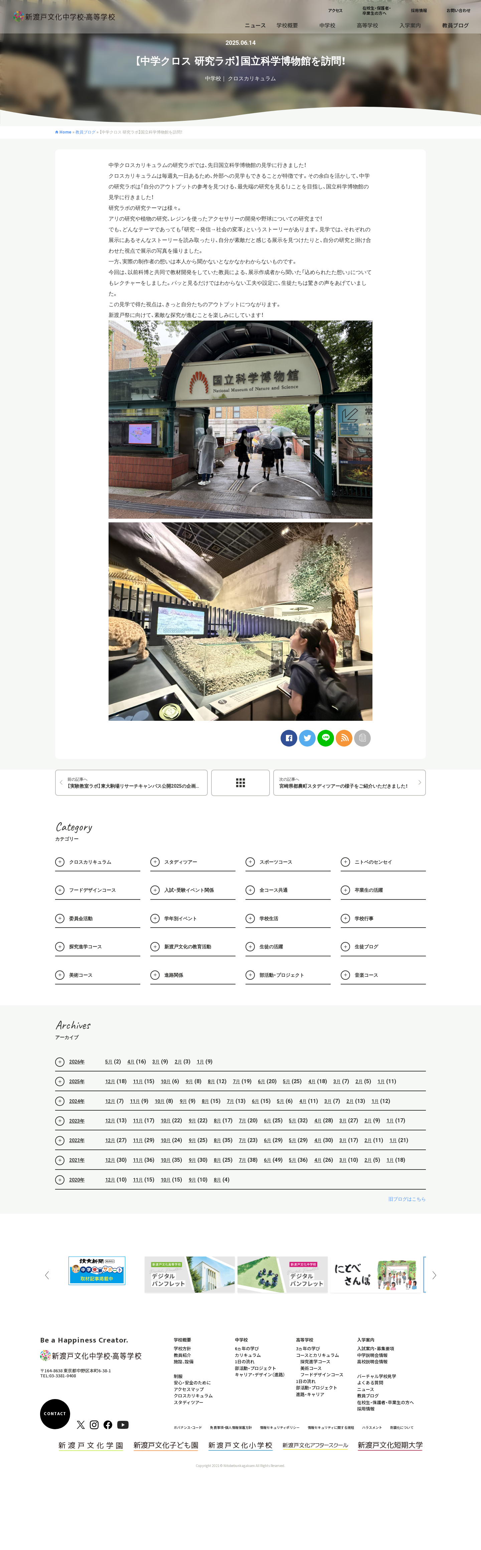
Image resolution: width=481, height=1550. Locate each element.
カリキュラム (248, 1355)
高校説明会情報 (372, 1361)
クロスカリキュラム (193, 1395)
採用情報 (419, 10)
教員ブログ (455, 25)
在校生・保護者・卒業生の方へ (376, 10)
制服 (178, 1376)
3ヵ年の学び (308, 1348)
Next (434, 1275)
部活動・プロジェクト (255, 1368)
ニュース (255, 25)
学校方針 (182, 1348)
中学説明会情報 (372, 1355)
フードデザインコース (321, 1374)
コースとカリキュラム (317, 1355)
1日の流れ (245, 1361)
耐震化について (402, 1427)
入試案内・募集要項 (375, 1348)
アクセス (335, 10)
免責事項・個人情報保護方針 (231, 1427)
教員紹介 (182, 1355)
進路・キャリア (310, 1394)
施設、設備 (183, 1361)
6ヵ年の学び (247, 1348)
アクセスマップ (189, 1389)
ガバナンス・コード (188, 1427)
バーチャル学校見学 (376, 1376)
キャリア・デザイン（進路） (260, 1374)
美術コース (311, 1368)
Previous (46, 1275)
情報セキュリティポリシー (280, 1427)
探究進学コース (315, 1361)
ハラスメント (372, 1427)
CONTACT (55, 1413)
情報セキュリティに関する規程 (331, 1427)
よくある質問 (370, 1382)
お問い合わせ (458, 10)
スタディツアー (188, 1402)
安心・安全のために (192, 1382)
